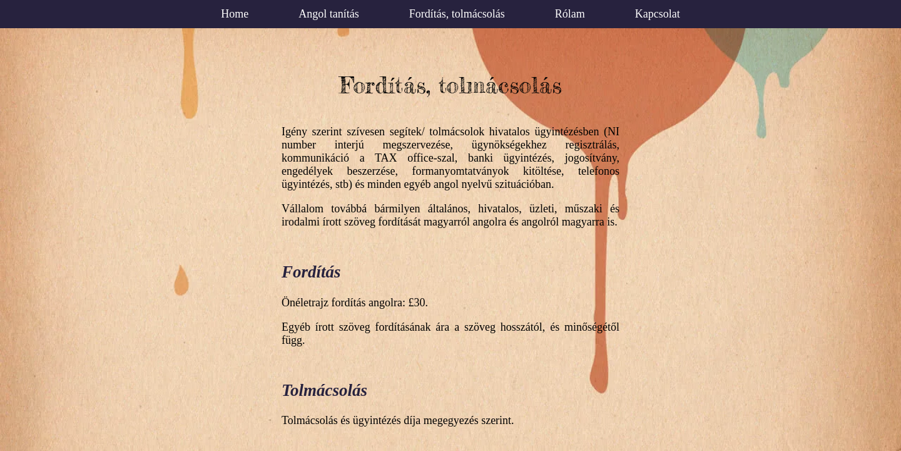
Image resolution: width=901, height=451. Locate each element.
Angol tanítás (328, 14)
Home (234, 14)
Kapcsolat (657, 14)
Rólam (570, 14)
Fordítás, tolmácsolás (457, 14)
